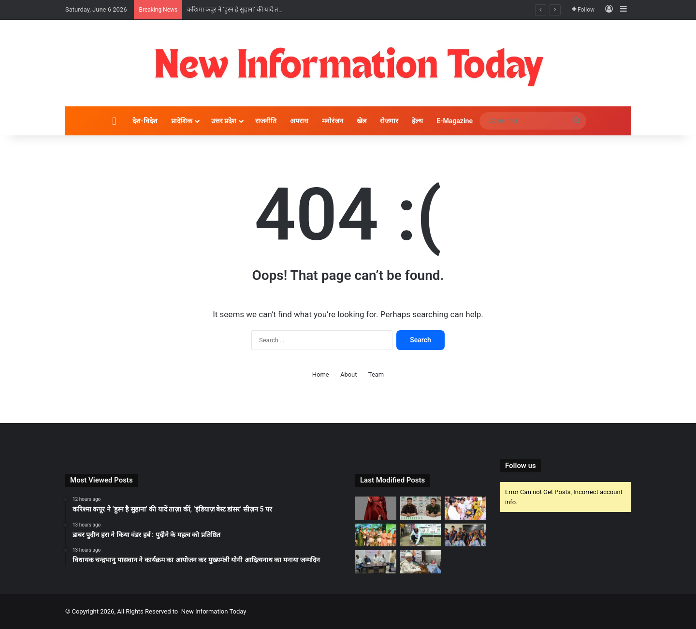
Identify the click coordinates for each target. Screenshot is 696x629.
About (348, 374)
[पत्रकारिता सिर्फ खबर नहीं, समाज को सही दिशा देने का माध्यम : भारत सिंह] (375, 561)
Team (376, 374)
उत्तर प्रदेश (223, 121)
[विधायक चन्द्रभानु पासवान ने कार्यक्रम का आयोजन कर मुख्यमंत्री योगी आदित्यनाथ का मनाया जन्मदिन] (465, 508)
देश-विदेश (145, 121)
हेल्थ (417, 121)
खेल (361, 121)
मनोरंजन (332, 121)
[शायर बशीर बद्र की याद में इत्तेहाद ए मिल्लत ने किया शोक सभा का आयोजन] (420, 561)
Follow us (520, 465)
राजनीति (265, 121)
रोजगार (389, 121)
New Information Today (213, 611)
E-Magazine (454, 121)
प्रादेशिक (181, 121)
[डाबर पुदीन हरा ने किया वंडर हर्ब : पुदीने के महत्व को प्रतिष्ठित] (420, 508)
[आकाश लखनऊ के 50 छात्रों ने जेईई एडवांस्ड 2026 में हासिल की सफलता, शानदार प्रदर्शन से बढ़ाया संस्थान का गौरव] (465, 535)
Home (320, 374)
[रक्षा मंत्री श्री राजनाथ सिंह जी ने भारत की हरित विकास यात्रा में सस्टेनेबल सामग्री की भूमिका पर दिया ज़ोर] (375, 535)
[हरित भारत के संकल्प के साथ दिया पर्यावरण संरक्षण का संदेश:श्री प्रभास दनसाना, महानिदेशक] (420, 535)
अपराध (299, 121)
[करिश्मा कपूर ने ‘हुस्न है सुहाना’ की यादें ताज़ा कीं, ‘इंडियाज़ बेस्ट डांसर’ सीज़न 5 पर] (375, 508)
